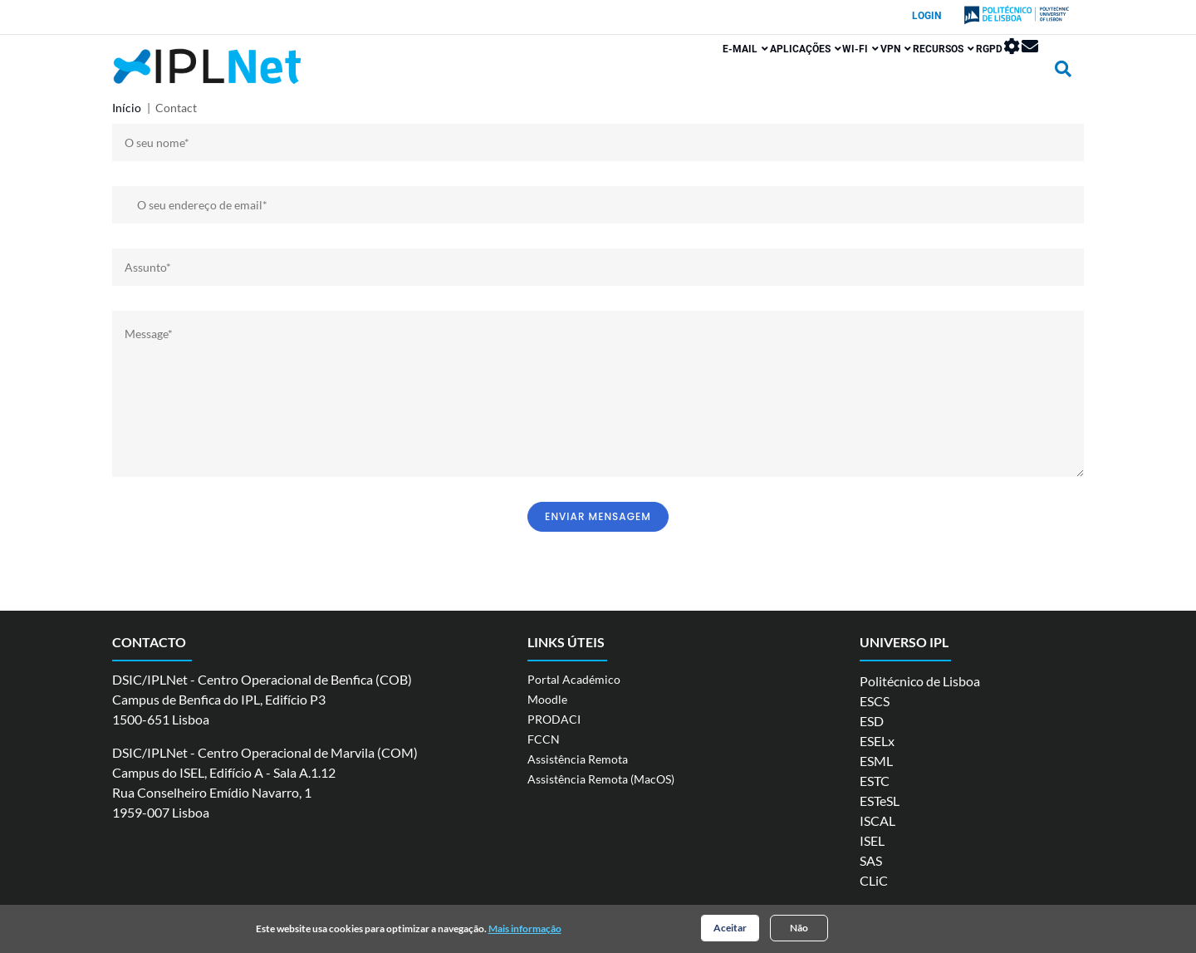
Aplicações (714, 72)
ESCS (875, 701)
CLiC (874, 880)
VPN (835, 72)
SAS (871, 860)
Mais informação (524, 930)
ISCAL (877, 820)
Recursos (898, 72)
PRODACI (554, 719)
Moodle (547, 699)
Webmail (1030, 69)
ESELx (877, 741)
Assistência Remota (577, 759)
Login (926, 16)
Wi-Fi (785, 72)
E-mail (639, 72)
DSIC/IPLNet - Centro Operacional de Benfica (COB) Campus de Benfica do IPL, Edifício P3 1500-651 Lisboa (262, 699)
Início (126, 108)
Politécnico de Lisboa (920, 681)
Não (799, 929)
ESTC (875, 780)
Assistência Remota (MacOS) (600, 779)
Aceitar (730, 929)
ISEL (872, 840)
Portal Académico (573, 679)
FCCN (543, 739)
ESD (872, 721)
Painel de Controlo (996, 69)
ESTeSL (879, 800)
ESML (876, 761)
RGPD (958, 72)
